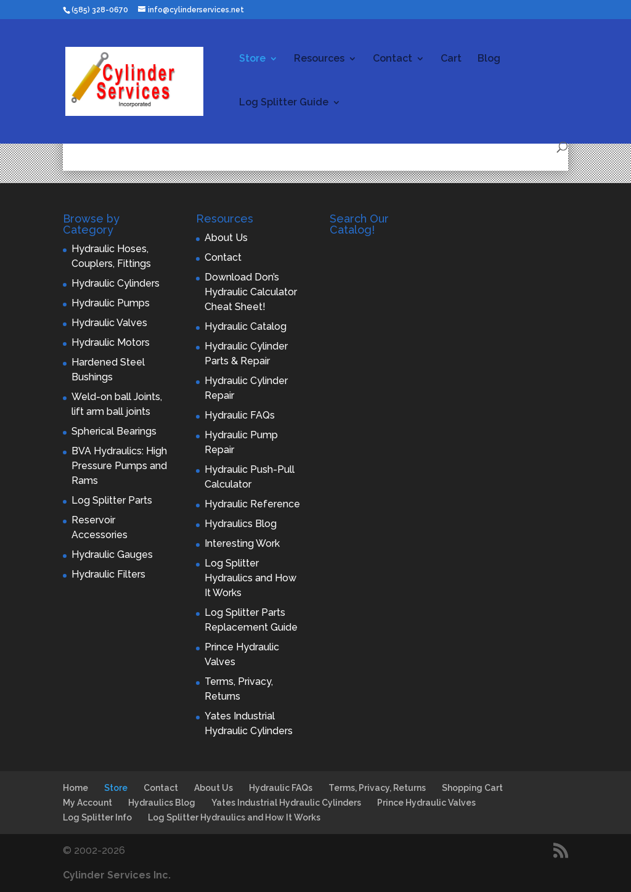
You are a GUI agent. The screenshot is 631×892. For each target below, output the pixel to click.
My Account (87, 803)
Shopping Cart (472, 788)
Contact (392, 59)
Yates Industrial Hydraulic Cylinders (286, 803)
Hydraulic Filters (108, 574)
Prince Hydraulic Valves (426, 803)
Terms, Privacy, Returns (377, 788)
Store (252, 59)
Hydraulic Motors (110, 342)
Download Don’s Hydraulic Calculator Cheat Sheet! (251, 292)
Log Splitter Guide (283, 103)
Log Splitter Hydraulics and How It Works (250, 578)
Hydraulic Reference (252, 504)
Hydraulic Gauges (112, 554)
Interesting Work (242, 543)
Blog (489, 59)
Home (75, 788)
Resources (319, 59)
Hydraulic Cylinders (115, 283)
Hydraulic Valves (109, 323)
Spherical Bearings (114, 431)
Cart (451, 59)
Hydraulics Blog (241, 524)
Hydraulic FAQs (240, 415)
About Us (226, 237)
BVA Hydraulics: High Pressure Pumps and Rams (119, 465)
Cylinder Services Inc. (117, 875)
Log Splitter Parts (111, 500)
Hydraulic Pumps (110, 303)
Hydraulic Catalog (246, 326)
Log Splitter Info (97, 817)
